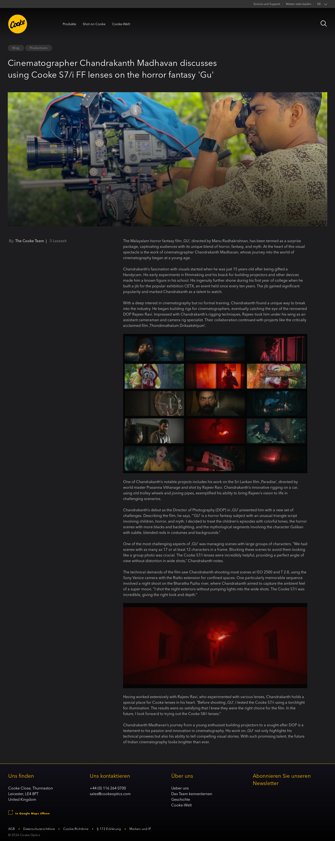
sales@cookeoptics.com (110, 793)
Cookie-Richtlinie (75, 829)
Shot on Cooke (94, 24)
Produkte (69, 24)
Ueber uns (180, 788)
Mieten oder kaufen (298, 4)
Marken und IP (140, 829)
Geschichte (180, 799)
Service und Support (266, 4)
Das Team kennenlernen (191, 793)
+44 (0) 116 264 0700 (108, 788)
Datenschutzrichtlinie (39, 829)
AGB (11, 829)
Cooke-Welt (121, 24)
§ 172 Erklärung (109, 829)
